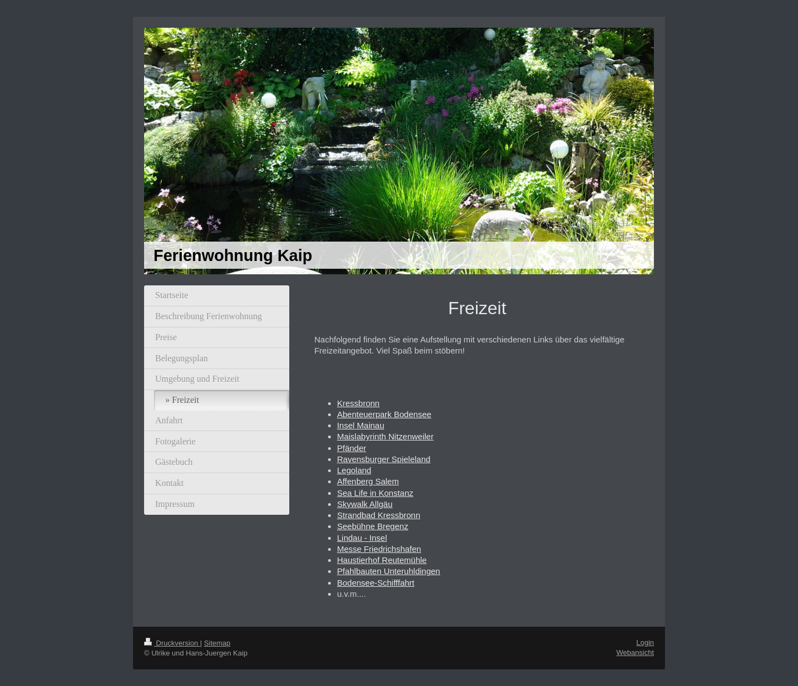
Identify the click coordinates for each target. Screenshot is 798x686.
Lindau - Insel (362, 537)
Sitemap (217, 643)
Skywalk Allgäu (364, 504)
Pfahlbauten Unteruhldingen (388, 571)
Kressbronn (358, 403)
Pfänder (351, 448)
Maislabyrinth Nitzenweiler (385, 436)
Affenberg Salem (367, 481)
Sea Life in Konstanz (375, 493)
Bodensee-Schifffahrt (376, 582)
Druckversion (172, 643)
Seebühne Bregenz (372, 526)
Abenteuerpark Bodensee (384, 414)
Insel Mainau (360, 425)
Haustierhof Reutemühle (382, 560)
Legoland (354, 470)
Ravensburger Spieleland (383, 459)
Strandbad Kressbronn (378, 515)
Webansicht (635, 652)
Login (645, 642)
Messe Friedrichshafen (379, 549)
